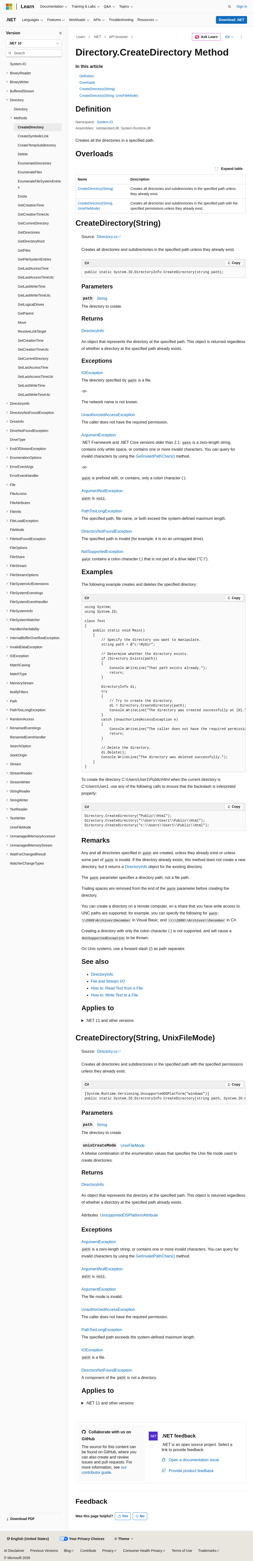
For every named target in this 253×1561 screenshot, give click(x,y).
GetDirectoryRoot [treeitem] (31, 241)
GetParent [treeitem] (26, 313)
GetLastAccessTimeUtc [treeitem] (36, 277)
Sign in (241, 6)
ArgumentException (99, 435)
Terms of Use (182, 1551)
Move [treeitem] (22, 322)
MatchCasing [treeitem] (20, 665)
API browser (118, 37)
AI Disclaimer (14, 1551)
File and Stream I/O (108, 981)
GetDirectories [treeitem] (29, 232)
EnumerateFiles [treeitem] (30, 172)
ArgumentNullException (102, 491)
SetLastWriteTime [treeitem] (31, 385)
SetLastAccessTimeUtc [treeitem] (35, 377)
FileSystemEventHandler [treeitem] (29, 602)
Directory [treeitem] (21, 109)
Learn (80, 37)
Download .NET (231, 20)
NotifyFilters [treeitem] (19, 692)
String (102, 298)
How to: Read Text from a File (117, 988)
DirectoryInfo (93, 331)
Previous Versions (44, 1551)
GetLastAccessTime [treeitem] (33, 268)
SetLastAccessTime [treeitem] (33, 367)
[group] (164, 687)
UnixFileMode (133, 1145)
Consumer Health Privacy (142, 1551)
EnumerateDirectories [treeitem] (34, 163)
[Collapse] (60, 33)
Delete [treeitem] (23, 154)
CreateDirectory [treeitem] (31, 127)
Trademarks (207, 1551)
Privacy (108, 1551)
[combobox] (34, 43)
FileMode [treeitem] (17, 530)
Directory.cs (107, 237)
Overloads (87, 82)
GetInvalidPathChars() (155, 456)
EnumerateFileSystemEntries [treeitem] (39, 184)
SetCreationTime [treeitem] (31, 341)
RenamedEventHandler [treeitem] (28, 737)
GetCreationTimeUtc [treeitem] (33, 214)
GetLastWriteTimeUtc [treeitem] (34, 295)
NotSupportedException (102, 551)
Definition (87, 76)
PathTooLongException (102, 511)
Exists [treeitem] (22, 196)
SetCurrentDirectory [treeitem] (33, 359)
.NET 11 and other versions (109, 1020)
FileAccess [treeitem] (18, 494)
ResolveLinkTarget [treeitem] (32, 331)
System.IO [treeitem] (18, 64)
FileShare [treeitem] (17, 557)
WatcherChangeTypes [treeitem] (27, 863)
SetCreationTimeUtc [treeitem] (33, 349)
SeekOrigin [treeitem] (18, 755)
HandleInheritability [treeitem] (24, 629)
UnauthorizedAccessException (108, 415)
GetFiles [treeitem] (24, 250)
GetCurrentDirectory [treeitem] (33, 223)
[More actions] (241, 37)
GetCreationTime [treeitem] (31, 205)
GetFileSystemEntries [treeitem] (34, 259)
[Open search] (229, 6)
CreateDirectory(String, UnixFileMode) (109, 96)
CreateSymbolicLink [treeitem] (33, 136)
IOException (92, 373)
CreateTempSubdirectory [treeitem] (37, 145)
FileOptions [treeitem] (18, 548)
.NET (97, 37)
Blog (67, 1551)
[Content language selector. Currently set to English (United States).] (28, 1539)
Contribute (88, 1551)
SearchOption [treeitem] (20, 746)
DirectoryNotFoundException (107, 531)
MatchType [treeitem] (18, 674)
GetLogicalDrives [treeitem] (31, 304)
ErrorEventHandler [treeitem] (24, 476)
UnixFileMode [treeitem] (20, 827)
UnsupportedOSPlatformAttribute (129, 1215)
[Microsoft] (9, 6)
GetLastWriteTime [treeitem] (31, 286)
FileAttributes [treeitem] (20, 503)
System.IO (105, 122)
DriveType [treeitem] (17, 440)
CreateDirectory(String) (97, 89)
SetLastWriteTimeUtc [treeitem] (34, 395)
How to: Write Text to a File (114, 995)
